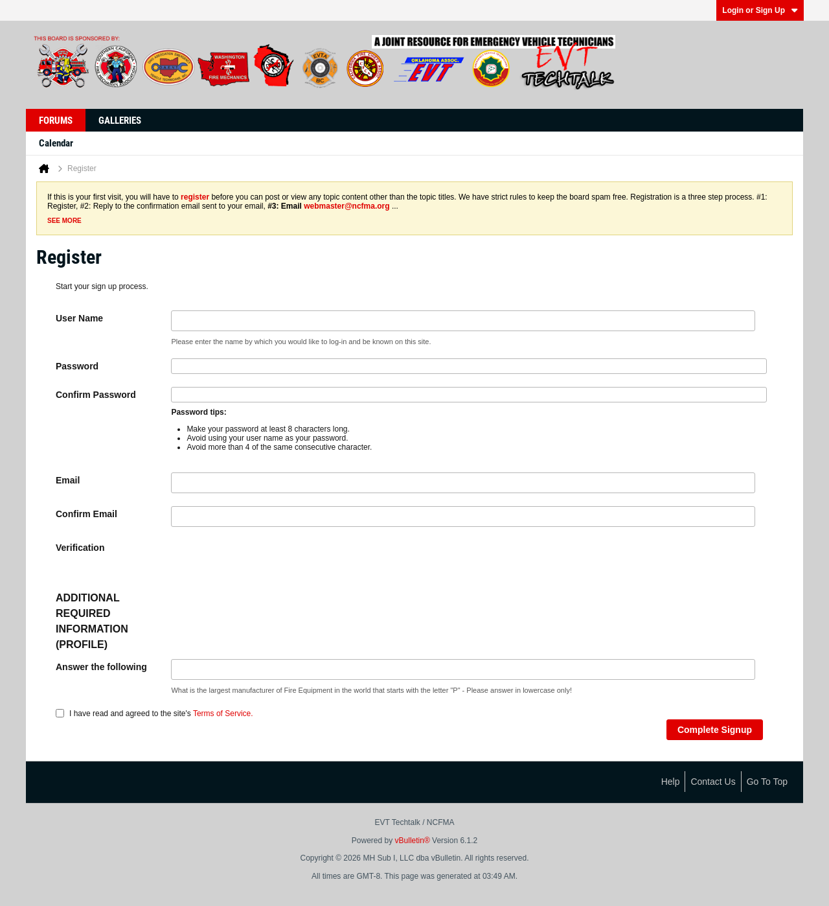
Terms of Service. (223, 713)
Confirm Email (86, 514)
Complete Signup (714, 730)
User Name (79, 318)
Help (670, 781)
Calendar (56, 143)
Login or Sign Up (760, 10)
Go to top (767, 781)
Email (68, 480)
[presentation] (269, 565)
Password (77, 366)
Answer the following (101, 667)
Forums (56, 120)
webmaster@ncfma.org (346, 206)
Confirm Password (96, 394)
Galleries (119, 120)
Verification (80, 547)
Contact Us (712, 781)
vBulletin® (412, 840)
